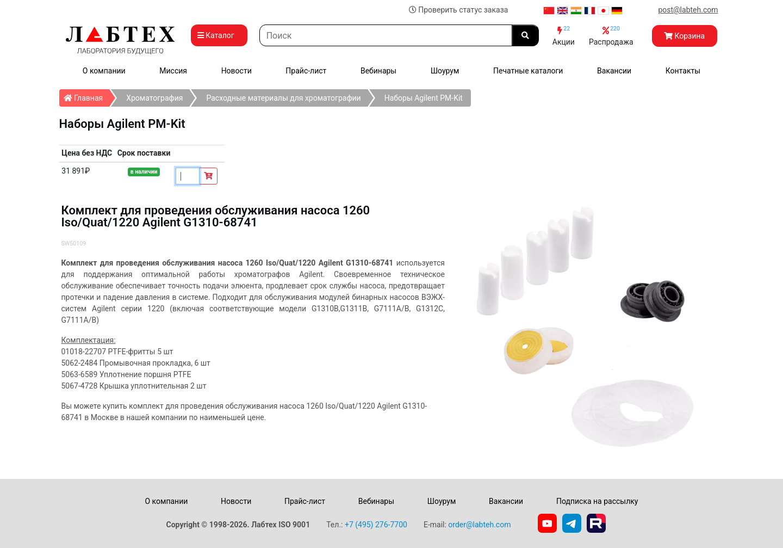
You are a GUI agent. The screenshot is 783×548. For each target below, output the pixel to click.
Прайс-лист (305, 70)
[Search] (385, 35)
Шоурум (445, 70)
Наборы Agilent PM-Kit (423, 98)
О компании (104, 70)
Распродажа (611, 35)
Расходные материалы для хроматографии (283, 98)
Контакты (683, 70)
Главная (87, 95)
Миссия (173, 70)
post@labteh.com (688, 9)
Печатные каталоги (528, 70)
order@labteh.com (479, 524)
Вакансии (614, 70)
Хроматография (154, 98)
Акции (563, 35)
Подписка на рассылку (597, 501)
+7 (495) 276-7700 (376, 524)
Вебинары (378, 70)
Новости (236, 70)
